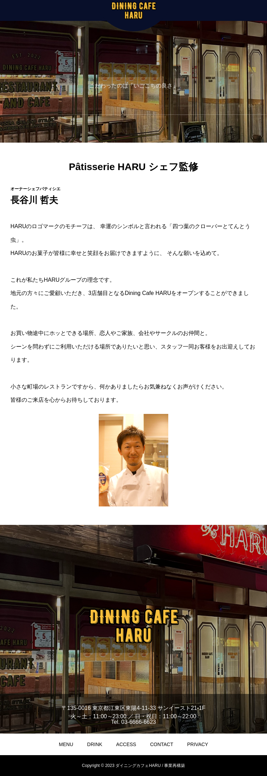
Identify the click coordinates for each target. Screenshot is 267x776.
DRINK (95, 744)
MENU (66, 744)
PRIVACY (197, 744)
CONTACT (161, 744)
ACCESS (126, 744)
